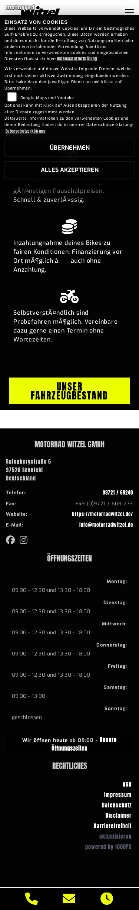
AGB (127, 784)
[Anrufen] (31, 899)
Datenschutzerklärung (77, 58)
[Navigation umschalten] (129, 12)
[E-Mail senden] (69, 899)
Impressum (118, 795)
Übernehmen (70, 148)
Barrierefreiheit (113, 826)
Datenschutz (117, 805)
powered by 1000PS (108, 847)
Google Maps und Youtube (47, 98)
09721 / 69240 (118, 492)
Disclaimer (119, 815)
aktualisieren (115, 836)
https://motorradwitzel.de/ (102, 514)
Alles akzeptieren (70, 170)
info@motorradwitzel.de (106, 524)
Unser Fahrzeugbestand (69, 390)
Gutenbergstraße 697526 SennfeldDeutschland (28, 470)
